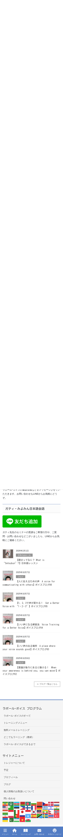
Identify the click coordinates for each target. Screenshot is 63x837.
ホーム (14, 832)
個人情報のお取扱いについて (19, 791)
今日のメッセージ (54, 832)
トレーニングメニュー (15, 722)
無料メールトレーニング (17, 730)
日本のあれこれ (24, 555)
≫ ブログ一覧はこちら (47, 684)
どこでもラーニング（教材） (19, 737)
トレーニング (26, 832)
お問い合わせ (39, 832)
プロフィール (11, 777)
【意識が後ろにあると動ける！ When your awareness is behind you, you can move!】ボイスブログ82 (31, 670)
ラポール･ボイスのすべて (17, 715)
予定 (6, 770)
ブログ (20, 577)
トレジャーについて (14, 763)
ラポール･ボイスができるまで (19, 744)
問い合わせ (9, 798)
